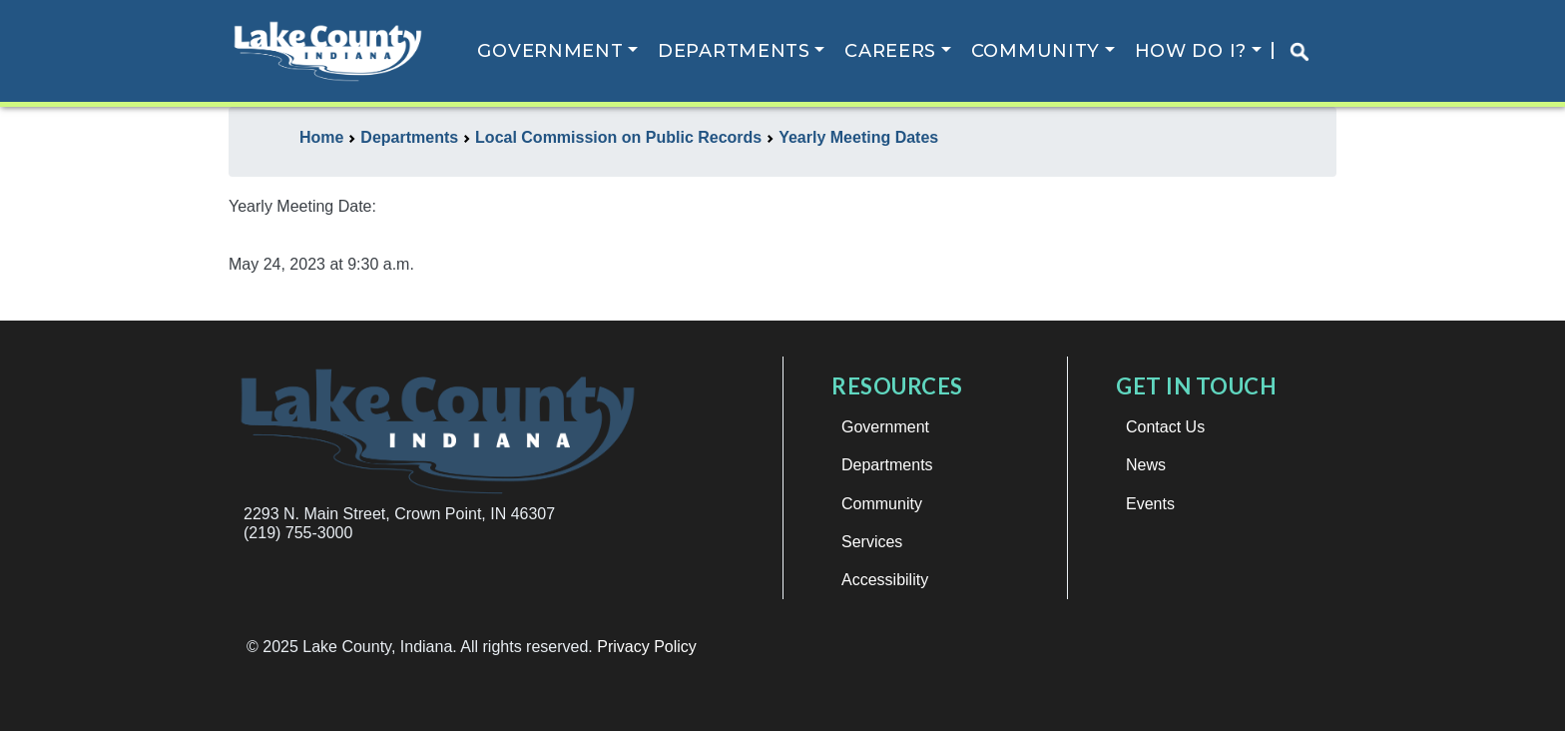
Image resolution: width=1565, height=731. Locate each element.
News (1146, 464)
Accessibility (884, 579)
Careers (890, 51)
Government (550, 51)
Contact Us (1165, 426)
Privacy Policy (647, 646)
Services (871, 541)
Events (1150, 503)
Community (1035, 51)
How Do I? (1191, 51)
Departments (734, 51)
